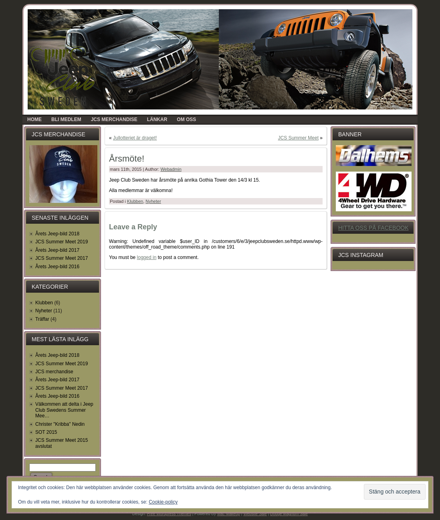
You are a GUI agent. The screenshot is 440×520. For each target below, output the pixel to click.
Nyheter (43, 311)
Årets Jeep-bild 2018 (57, 234)
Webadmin (170, 169)
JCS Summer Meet (298, 138)
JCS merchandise (54, 371)
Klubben (44, 303)
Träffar (42, 319)
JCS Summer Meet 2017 (61, 258)
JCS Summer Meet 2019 (61, 242)
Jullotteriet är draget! (135, 138)
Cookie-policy (163, 502)
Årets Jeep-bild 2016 (57, 266)
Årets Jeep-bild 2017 (57, 250)
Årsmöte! (126, 159)
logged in (147, 257)
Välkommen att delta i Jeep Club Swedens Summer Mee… (64, 410)
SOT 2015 (46, 432)
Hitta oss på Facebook (373, 228)
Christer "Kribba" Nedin (60, 424)
